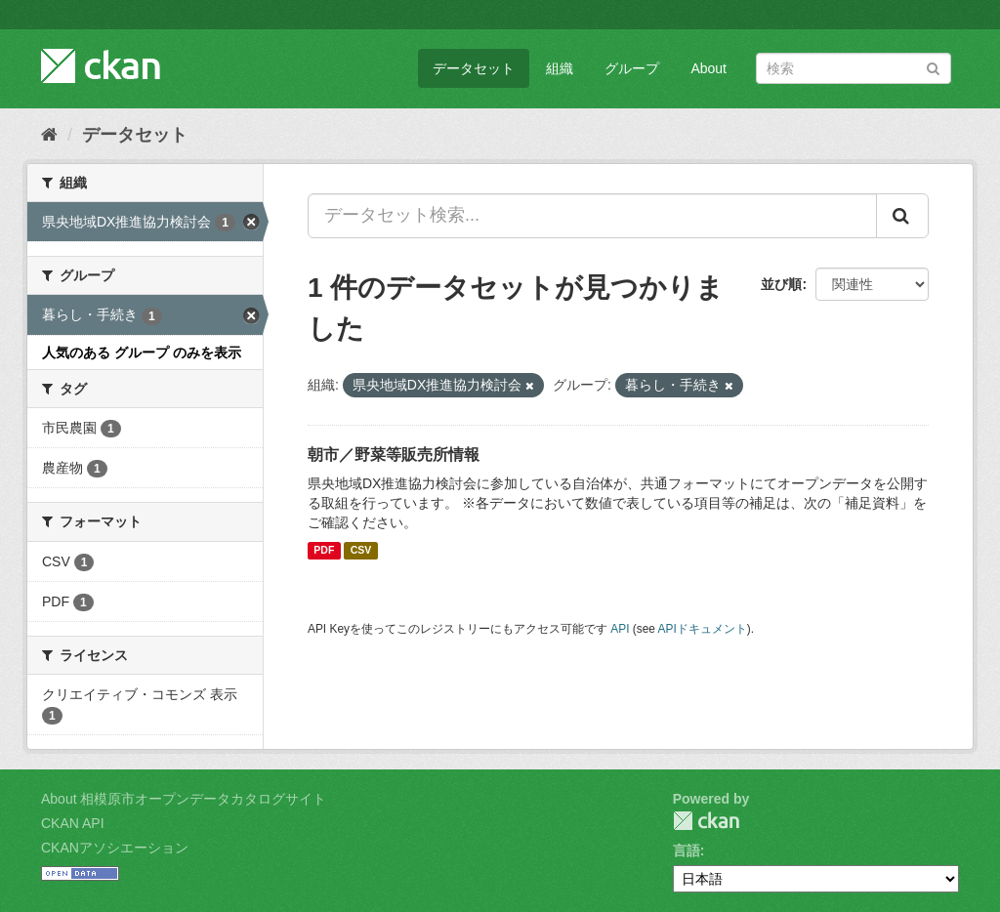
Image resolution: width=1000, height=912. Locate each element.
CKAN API (72, 823)
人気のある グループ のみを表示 (141, 352)
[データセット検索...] (592, 215)
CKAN (706, 820)
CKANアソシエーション (114, 847)
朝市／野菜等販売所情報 (393, 454)
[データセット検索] (853, 68)
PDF (323, 551)
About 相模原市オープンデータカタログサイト (183, 799)
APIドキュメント (702, 629)
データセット (474, 68)
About (708, 68)
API (619, 629)
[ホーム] (49, 135)
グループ (631, 68)
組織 (559, 68)
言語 (686, 850)
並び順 (781, 284)
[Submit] (933, 67)
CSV (361, 551)
